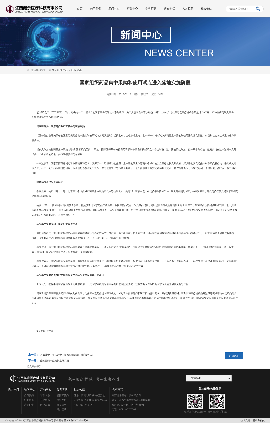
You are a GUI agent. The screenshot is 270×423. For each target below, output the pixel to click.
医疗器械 (45, 404)
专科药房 (150, 8)
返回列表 (234, 355)
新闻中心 (114, 8)
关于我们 (95, 8)
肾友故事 (61, 404)
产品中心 (132, 8)
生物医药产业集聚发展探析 (54, 360)
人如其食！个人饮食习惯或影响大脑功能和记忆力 (66, 354)
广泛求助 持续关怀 (84, 404)
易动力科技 (259, 420)
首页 (79, 8)
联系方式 (117, 389)
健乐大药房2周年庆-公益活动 (89, 395)
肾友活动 (61, 409)
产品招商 (45, 400)
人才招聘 (187, 8)
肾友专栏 (169, 8)
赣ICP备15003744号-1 (76, 420)
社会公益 (206, 8)
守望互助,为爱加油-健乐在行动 (90, 400)
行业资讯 (76, 70)
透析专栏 (61, 400)
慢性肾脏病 (63, 395)
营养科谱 (29, 404)
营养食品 (45, 395)
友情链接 (196, 378)
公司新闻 (29, 395)
